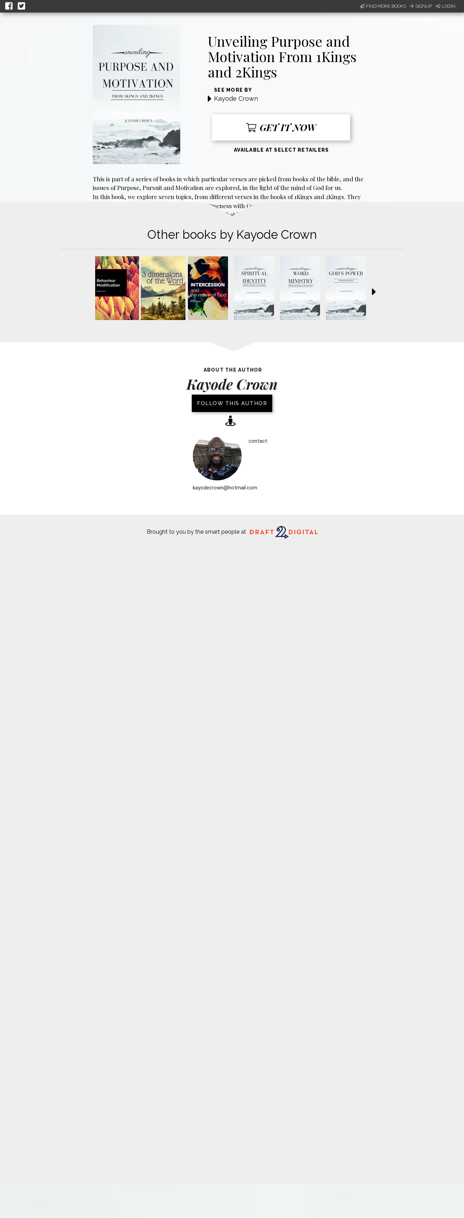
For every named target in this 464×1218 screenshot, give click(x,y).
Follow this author (232, 403)
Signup (421, 6)
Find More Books (383, 6)
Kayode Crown (236, 98)
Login (445, 6)
